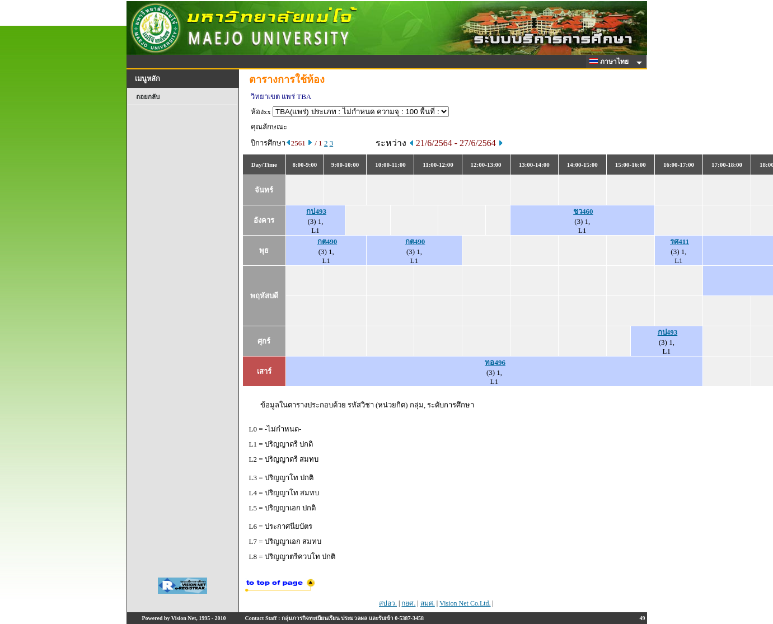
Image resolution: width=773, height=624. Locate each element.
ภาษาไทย (610, 61)
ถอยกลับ (148, 96)
